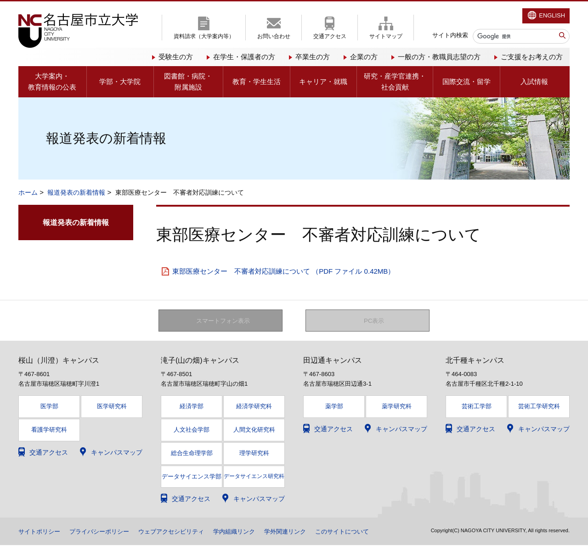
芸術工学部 (477, 407)
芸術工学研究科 (539, 407)
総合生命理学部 (192, 453)
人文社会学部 (191, 430)
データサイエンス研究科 (254, 476)
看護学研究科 (49, 430)
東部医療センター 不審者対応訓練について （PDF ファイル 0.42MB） (283, 271)
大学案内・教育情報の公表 (52, 81)
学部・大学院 (120, 81)
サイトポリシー (40, 532)
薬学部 (334, 407)
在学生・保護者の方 (244, 57)
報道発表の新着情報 (76, 192)
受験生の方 (175, 57)
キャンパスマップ (116, 452)
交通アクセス (329, 36)
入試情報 (534, 81)
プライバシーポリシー (105, 532)
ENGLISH (552, 15)
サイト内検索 (450, 35)
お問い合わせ (273, 36)
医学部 (49, 407)
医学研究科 (112, 407)
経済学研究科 (254, 407)
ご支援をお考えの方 (532, 57)
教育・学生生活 (256, 81)
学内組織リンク (248, 532)
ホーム (28, 192)
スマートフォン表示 (225, 321)
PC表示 (374, 321)
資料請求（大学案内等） (204, 36)
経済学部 (192, 407)
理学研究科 (254, 453)
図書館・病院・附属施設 (188, 81)
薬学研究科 (397, 407)
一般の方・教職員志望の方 (439, 57)
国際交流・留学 (466, 81)
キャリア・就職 (323, 81)
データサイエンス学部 (191, 477)
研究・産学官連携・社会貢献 (395, 81)
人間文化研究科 (254, 430)
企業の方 (364, 57)
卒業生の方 (312, 57)
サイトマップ (385, 36)
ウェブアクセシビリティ (181, 532)
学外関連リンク (302, 532)
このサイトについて (363, 532)
